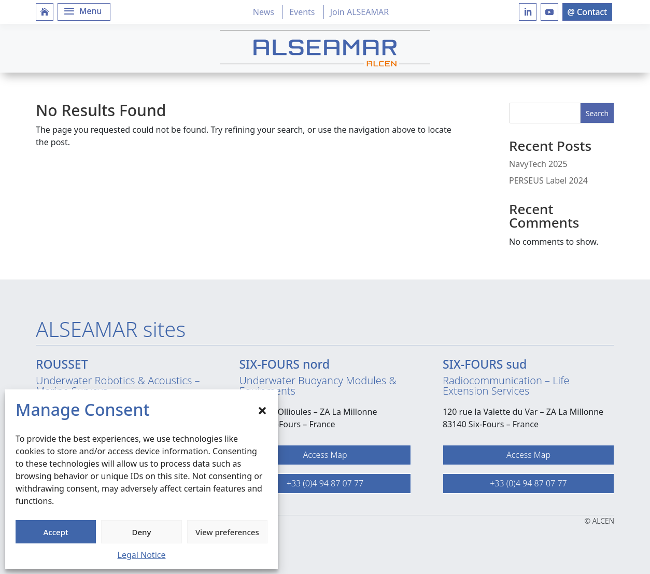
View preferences (227, 532)
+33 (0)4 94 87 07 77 (325, 483)
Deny (141, 532)
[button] (262, 409)
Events (302, 12)
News (263, 12)
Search (597, 113)
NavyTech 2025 (538, 164)
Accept (56, 532)
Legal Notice (142, 555)
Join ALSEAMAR (359, 12)
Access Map (325, 454)
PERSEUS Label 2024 (548, 180)
